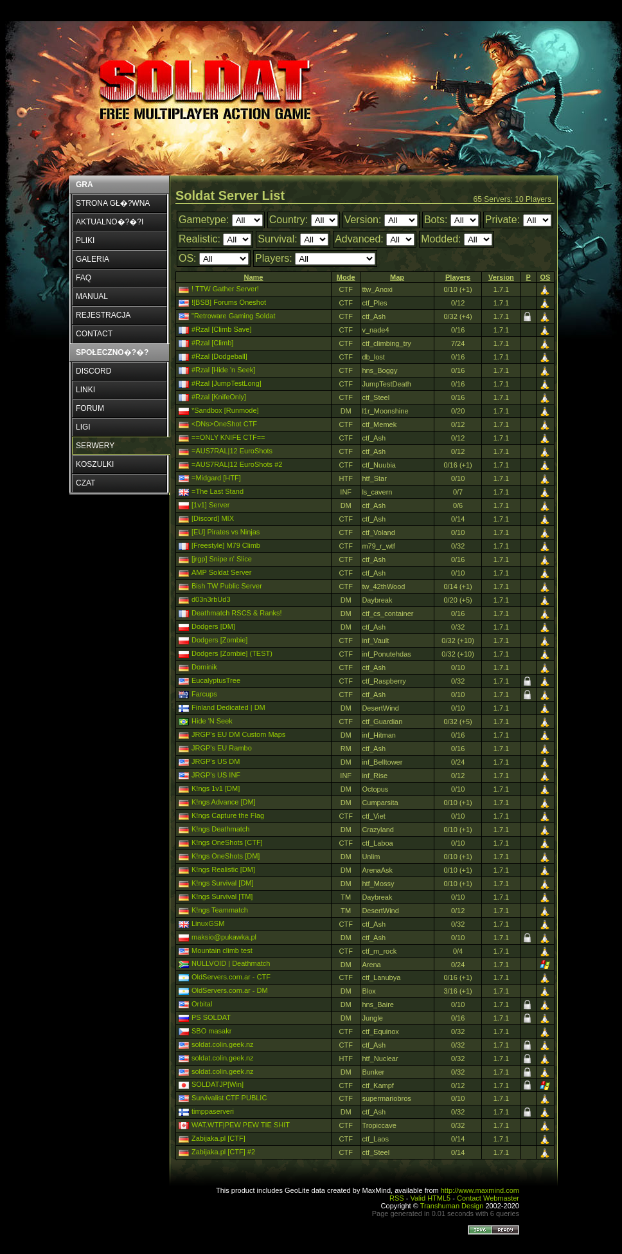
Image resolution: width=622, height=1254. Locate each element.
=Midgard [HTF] (216, 478)
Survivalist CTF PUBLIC (229, 1098)
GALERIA (92, 259)
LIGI (83, 427)
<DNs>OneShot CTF (224, 424)
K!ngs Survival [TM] (222, 896)
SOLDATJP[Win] (217, 1084)
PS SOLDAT (211, 1017)
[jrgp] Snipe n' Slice (221, 559)
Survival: (277, 238)
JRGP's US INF (215, 775)
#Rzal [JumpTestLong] (226, 383)
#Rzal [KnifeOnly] (218, 397)
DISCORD (93, 371)
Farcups (204, 694)
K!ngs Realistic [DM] (223, 869)
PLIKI (85, 240)
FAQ (83, 277)
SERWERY (95, 445)
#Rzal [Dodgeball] (219, 356)
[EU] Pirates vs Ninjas (225, 532)
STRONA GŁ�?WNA (113, 203)
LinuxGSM (207, 923)
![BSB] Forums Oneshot (228, 302)
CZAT (85, 482)
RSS (396, 1198)
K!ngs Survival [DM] (222, 883)
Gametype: (204, 219)
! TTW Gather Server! (225, 289)
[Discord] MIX (212, 518)
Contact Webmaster (488, 1198)
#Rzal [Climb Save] (221, 329)
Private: (502, 219)
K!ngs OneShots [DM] (225, 856)
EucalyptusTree (215, 680)
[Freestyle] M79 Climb (225, 545)
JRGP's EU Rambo (221, 748)
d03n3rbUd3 (211, 599)
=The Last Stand (217, 491)
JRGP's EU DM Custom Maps (238, 734)
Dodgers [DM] (213, 626)
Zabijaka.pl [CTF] (218, 1138)
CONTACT (94, 333)
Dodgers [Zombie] (219, 640)
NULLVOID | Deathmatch (230, 963)
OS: (188, 258)
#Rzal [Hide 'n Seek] (223, 370)
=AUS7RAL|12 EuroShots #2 (236, 464)
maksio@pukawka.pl (223, 937)
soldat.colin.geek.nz (222, 1044)
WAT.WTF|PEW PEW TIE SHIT (240, 1125)
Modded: (441, 238)
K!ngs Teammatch (219, 910)
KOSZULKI (95, 464)
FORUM (90, 408)
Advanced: (359, 238)
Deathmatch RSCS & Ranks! (236, 613)
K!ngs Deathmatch (220, 829)
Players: (273, 258)
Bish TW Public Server (226, 586)
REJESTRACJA (103, 315)
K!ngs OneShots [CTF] (227, 842)
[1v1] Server (210, 505)
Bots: (435, 219)
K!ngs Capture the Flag (227, 815)
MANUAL (92, 296)
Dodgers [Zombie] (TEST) (231, 653)
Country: (288, 219)
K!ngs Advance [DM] (223, 802)
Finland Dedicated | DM (228, 707)
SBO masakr (211, 1031)
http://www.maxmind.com (480, 1190)
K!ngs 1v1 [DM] (215, 788)
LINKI (85, 389)
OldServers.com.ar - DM (229, 990)
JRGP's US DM (215, 761)
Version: (363, 219)
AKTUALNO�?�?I (109, 221)
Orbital (201, 1004)
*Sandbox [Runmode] (225, 410)
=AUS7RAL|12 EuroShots (231, 451)
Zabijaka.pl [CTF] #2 (223, 1152)
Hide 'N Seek (212, 721)
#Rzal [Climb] (212, 343)
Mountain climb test (222, 950)
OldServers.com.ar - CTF (231, 977)
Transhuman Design (452, 1206)
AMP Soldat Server (221, 572)
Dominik (204, 667)
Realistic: (199, 238)
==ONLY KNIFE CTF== (228, 437)
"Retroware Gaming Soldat (233, 316)
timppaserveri (212, 1111)
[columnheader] (254, 277)
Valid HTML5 (430, 1198)
